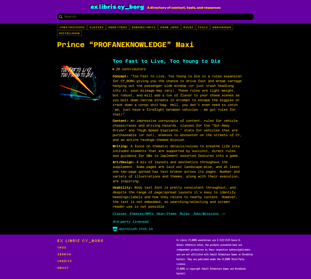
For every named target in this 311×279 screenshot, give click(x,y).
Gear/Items (117, 27)
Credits (64, 261)
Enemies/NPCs (144, 27)
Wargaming (221, 27)
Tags (61, 247)
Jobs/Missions (72, 27)
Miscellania (69, 33)
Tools (203, 27)
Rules (188, 27)
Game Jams (169, 27)
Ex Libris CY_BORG (117, 6)
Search (64, 254)
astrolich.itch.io (133, 229)
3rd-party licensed (130, 222)
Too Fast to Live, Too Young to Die (167, 61)
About (63, 268)
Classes (96, 27)
